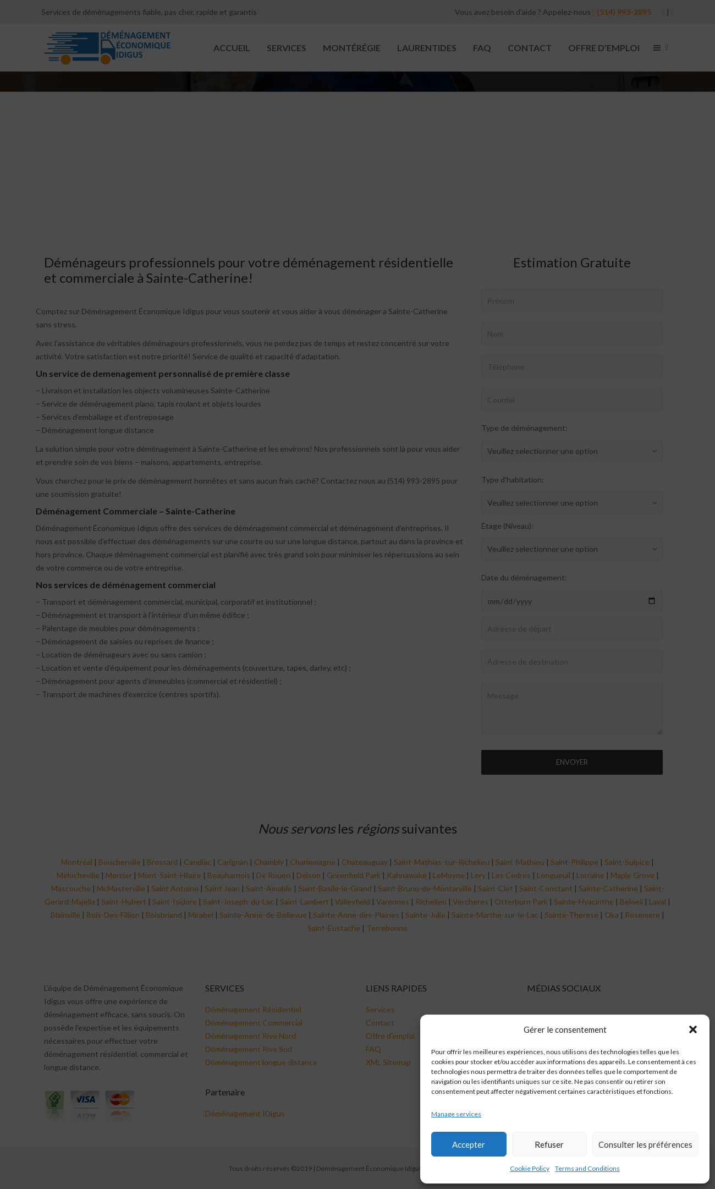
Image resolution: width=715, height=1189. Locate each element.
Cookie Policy (529, 1168)
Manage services (456, 1114)
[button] (693, 1029)
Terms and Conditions (587, 1168)
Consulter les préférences (645, 1144)
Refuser (549, 1144)
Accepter (468, 1144)
